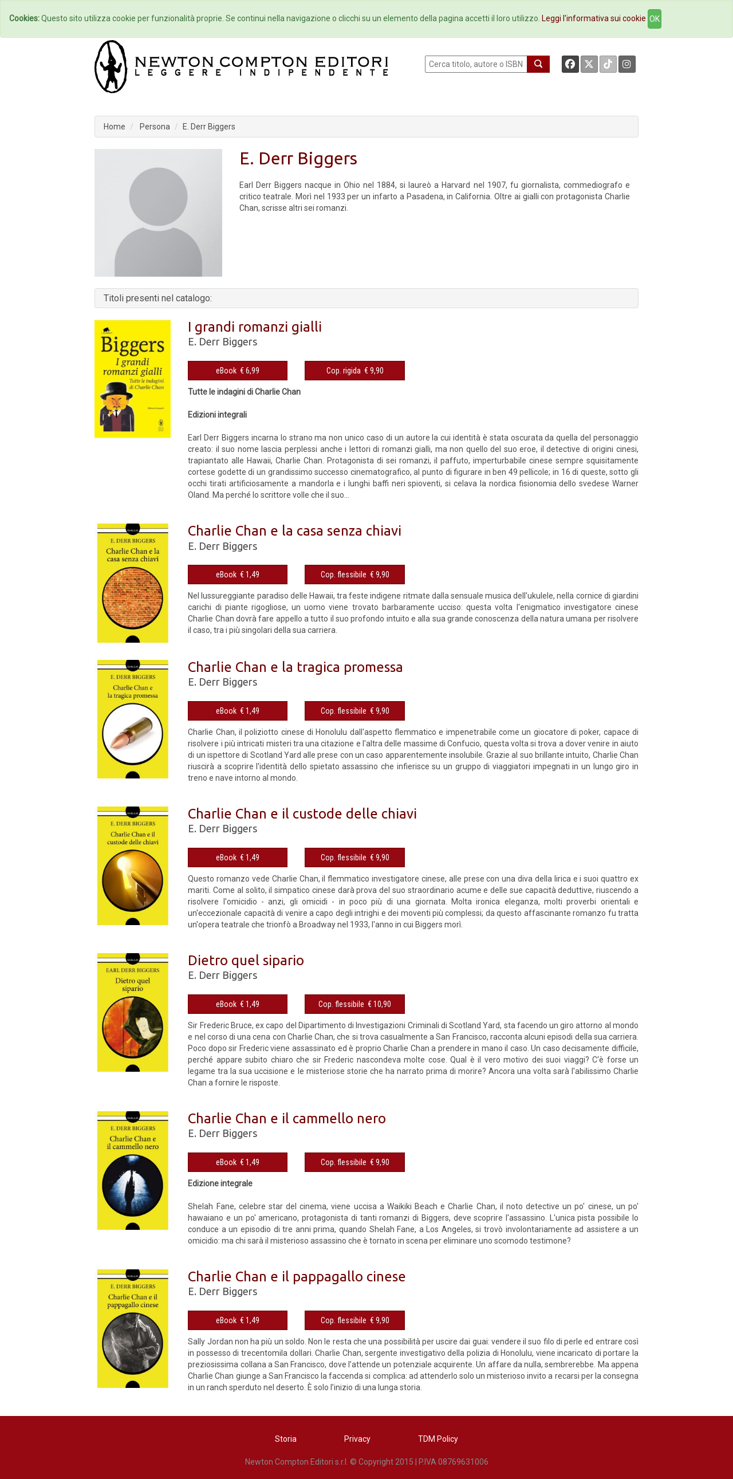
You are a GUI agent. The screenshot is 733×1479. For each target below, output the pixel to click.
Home (114, 126)
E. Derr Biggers (209, 126)
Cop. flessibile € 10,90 (354, 1004)
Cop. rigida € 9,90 (355, 370)
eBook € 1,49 (237, 574)
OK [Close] (654, 18)
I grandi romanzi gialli (255, 327)
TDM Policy (438, 1438)
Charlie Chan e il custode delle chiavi (302, 813)
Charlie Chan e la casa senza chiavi (294, 530)
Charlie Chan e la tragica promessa (295, 667)
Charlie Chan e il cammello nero (287, 1118)
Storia (286, 1438)
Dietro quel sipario (246, 960)
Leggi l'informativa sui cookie (594, 18)
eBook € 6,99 (237, 370)
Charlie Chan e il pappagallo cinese (297, 1276)
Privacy (357, 1438)
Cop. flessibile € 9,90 (355, 574)
